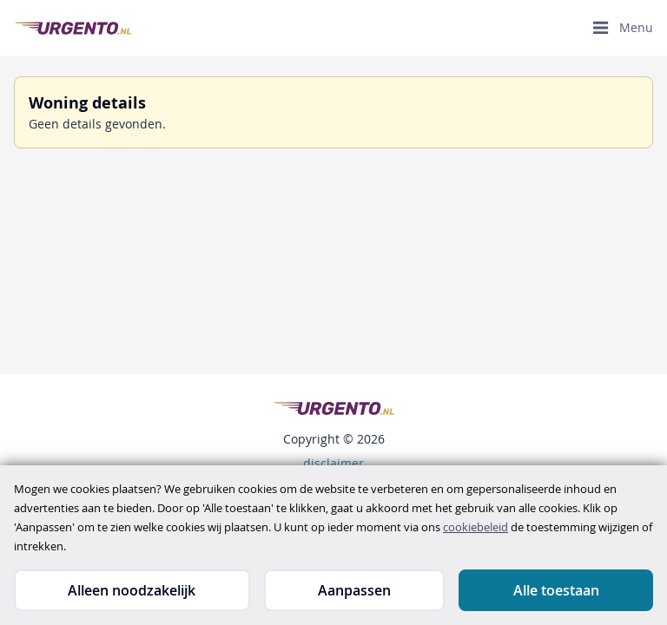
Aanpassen (354, 590)
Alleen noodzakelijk (131, 590)
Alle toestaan (556, 590)
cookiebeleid (475, 527)
